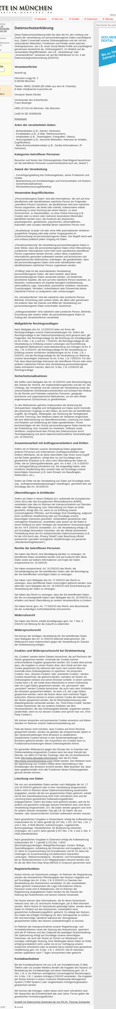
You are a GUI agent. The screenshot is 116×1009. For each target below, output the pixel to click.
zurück (20, 1007)
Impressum (92, 19)
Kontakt (75, 19)
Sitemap (109, 19)
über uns (58, 19)
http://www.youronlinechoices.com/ (33, 760)
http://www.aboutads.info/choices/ (39, 758)
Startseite (41, 19)
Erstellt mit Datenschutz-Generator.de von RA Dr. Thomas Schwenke (52, 1002)
